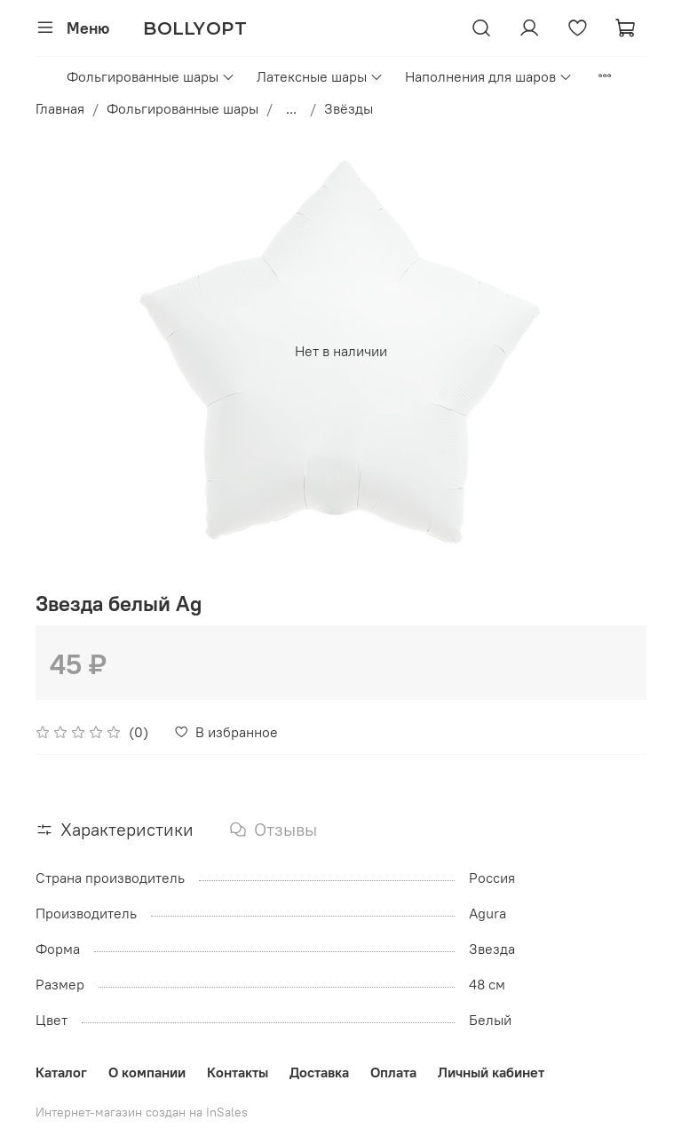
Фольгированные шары (151, 76)
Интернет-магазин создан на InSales (142, 1112)
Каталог (61, 1072)
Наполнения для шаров (489, 76)
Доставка (319, 1072)
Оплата (393, 1072)
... (291, 108)
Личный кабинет (491, 1072)
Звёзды (348, 108)
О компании (147, 1072)
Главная (60, 108)
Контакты (237, 1072)
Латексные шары (320, 76)
